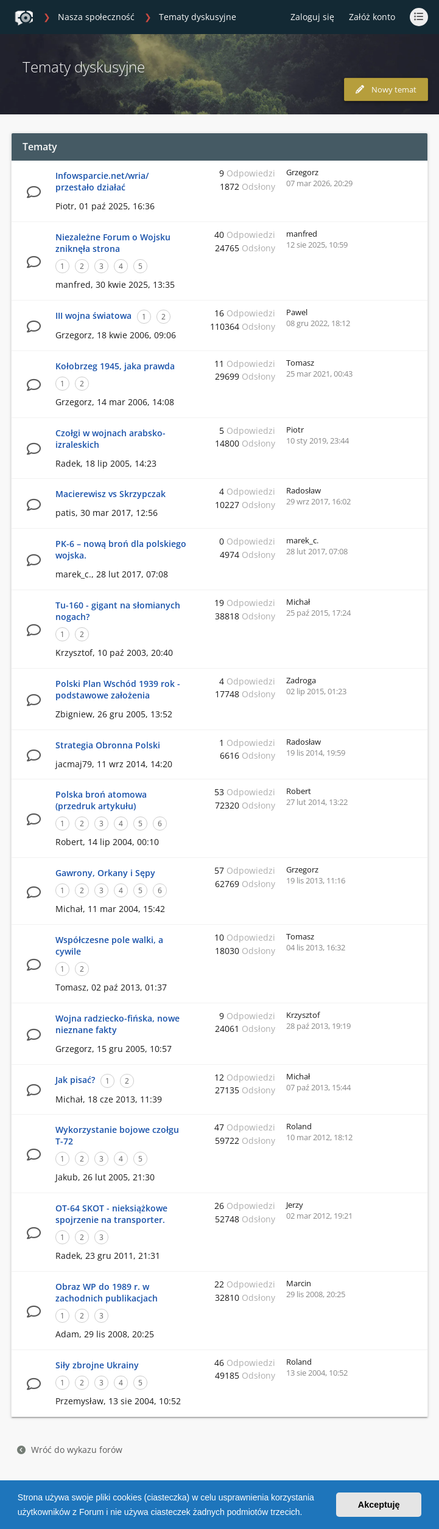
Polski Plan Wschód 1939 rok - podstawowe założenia (117, 689)
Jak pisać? (75, 1079)
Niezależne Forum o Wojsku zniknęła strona (112, 242)
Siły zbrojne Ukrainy (97, 1365)
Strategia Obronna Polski (107, 745)
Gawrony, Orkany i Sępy (105, 873)
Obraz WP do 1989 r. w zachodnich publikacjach (106, 1292)
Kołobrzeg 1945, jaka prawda (115, 366)
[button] (306, 1513)
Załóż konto (372, 17)
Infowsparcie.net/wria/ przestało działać (102, 181)
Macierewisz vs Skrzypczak (110, 494)
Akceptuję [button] (379, 1505)
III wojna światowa (93, 315)
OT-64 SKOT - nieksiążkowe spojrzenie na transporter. (111, 1213)
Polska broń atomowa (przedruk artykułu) (101, 800)
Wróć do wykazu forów (69, 1449)
